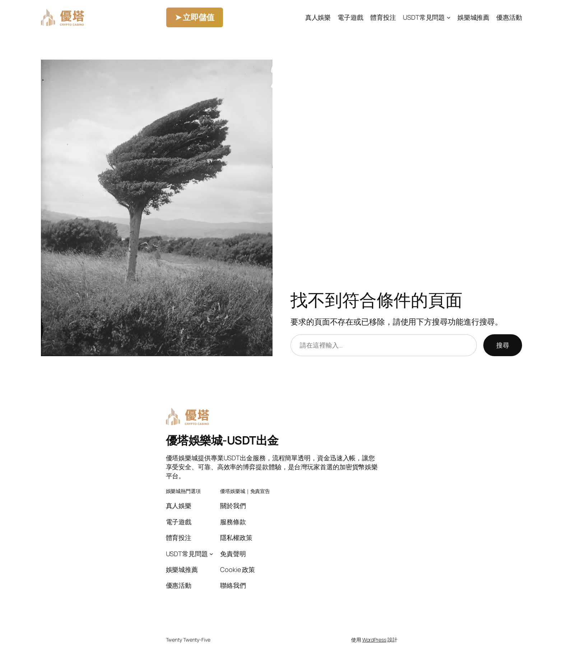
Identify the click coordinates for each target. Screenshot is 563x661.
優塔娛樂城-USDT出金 (222, 440)
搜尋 (502, 345)
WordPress (374, 639)
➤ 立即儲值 (194, 17)
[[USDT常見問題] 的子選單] (449, 17)
